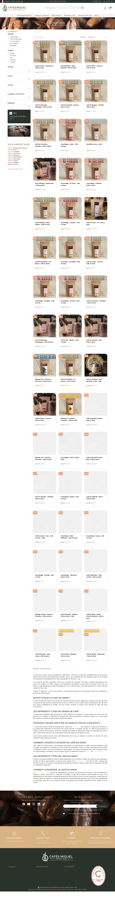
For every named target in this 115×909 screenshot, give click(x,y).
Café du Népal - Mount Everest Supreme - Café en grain (94, 616)
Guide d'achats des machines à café (47, 882)
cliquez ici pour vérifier (71, 905)
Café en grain (69, 898)
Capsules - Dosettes (71, 890)
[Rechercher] (64, 7)
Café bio (67, 895)
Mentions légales (61, 906)
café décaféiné (98, 751)
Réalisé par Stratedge (80, 906)
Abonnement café (41, 885)
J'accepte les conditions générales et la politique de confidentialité (84, 814)
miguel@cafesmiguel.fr (16, 880)
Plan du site (70, 906)
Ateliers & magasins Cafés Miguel (46, 890)
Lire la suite (37, 32)
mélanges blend (81, 761)
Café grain (17, 148)
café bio (88, 751)
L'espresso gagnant (42, 887)
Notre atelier (40, 877)
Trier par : (83, 37)
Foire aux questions (42, 880)
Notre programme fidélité (44, 892)
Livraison (39, 874)
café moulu (76, 726)
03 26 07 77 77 (13, 877)
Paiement (39, 872)
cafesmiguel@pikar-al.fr (43, 843)
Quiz (15, 113)
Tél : (108, 1)
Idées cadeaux (69, 892)
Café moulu (68, 900)
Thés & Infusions (69, 887)
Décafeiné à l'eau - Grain (94, 144)
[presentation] (78, 819)
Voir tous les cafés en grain (15, 169)
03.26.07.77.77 (43, 841)
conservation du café (42, 772)
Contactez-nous (97, 1)
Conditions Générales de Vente (45, 869)
